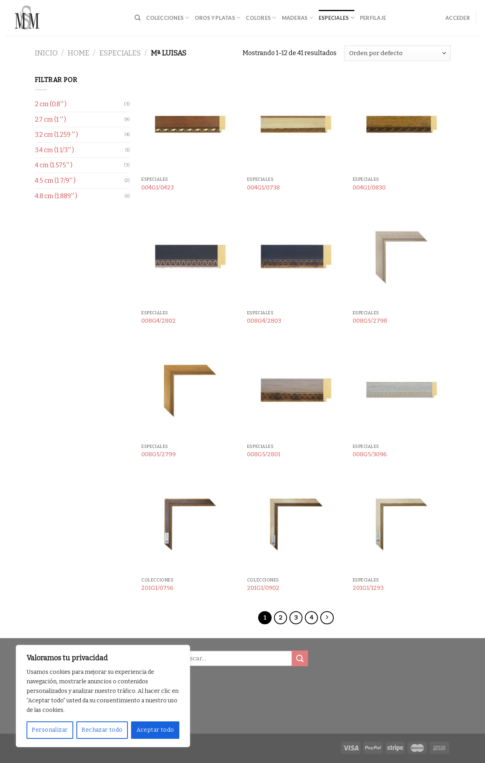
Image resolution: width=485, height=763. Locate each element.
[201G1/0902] (296, 525)
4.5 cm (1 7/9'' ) (55, 180)
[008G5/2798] (402, 257)
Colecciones (167, 17)
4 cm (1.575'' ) (53, 165)
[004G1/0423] (190, 124)
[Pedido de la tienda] (397, 53)
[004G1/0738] (296, 124)
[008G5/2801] (296, 391)
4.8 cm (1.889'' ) (56, 196)
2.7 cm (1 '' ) (50, 119)
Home (78, 53)
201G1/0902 (263, 588)
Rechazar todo (102, 730)
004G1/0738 (263, 187)
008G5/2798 (370, 320)
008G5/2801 (263, 454)
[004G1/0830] (402, 124)
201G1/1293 (368, 588)
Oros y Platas (218, 17)
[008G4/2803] (296, 257)
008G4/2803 (264, 320)
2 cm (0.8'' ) (51, 104)
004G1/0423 (157, 187)
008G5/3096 (370, 454)
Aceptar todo (155, 730)
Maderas (297, 17)
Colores (261, 17)
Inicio (46, 53)
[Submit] (300, 658)
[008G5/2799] (190, 391)
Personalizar (50, 730)
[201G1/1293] (402, 525)
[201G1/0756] (190, 525)
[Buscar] (138, 17)
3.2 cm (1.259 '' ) (56, 134)
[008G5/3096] (402, 391)
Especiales (336, 17)
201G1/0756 (157, 588)
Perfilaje (373, 18)
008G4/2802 (158, 320)
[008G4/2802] (190, 257)
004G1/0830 (369, 187)
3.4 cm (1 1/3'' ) (54, 150)
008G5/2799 (158, 454)
